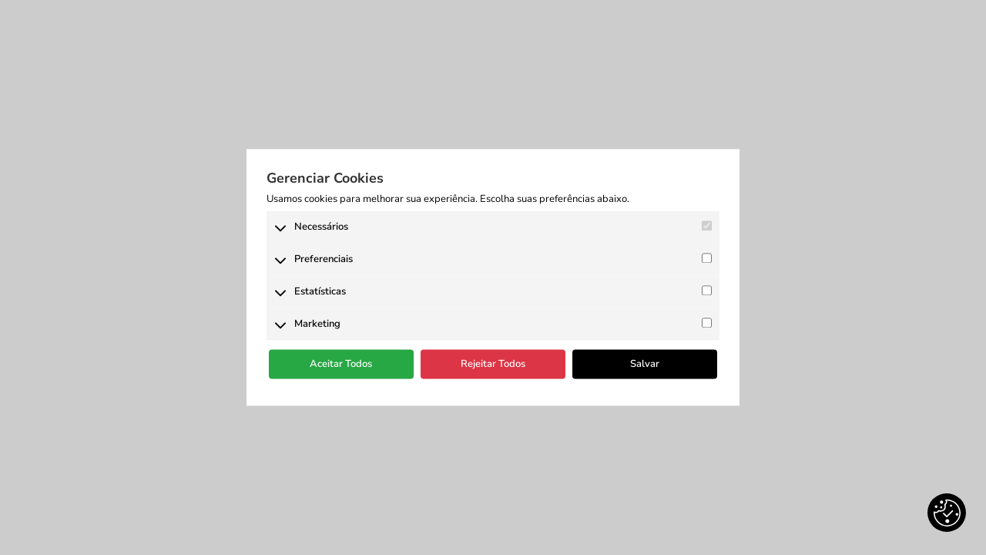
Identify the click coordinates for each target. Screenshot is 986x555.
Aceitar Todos (341, 364)
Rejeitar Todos (493, 364)
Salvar (644, 364)
